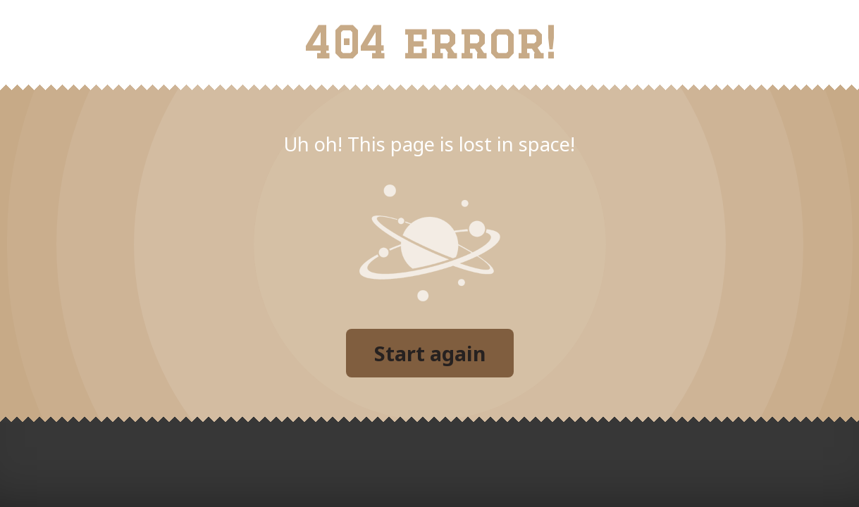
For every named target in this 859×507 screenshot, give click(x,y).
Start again (430, 353)
